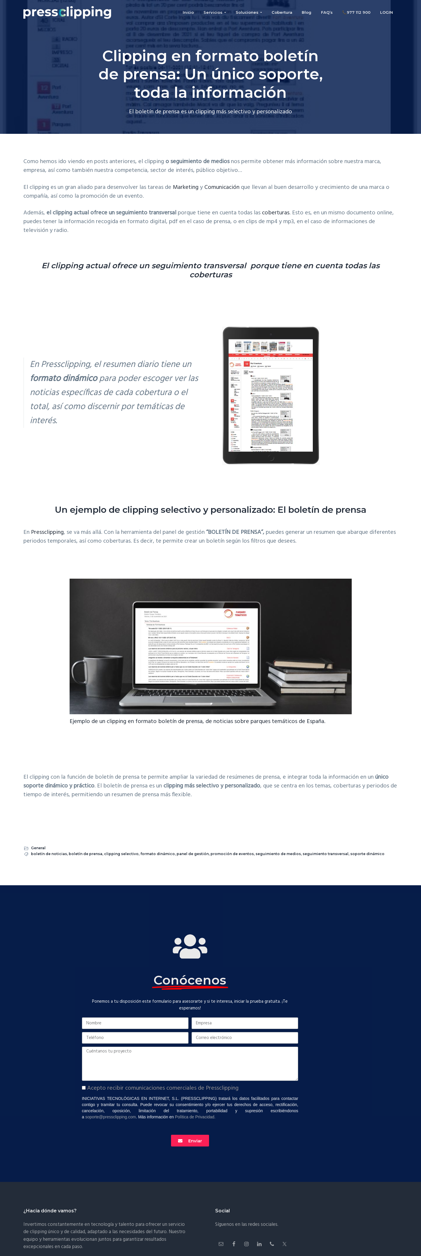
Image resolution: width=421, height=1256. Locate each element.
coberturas (275, 213)
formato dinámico (157, 854)
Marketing (186, 187)
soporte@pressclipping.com (110, 1117)
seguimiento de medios (278, 854)
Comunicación (221, 187)
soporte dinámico (367, 854)
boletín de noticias (49, 854)
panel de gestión (193, 854)
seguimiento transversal (325, 854)
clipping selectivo (121, 854)
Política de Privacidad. (195, 1117)
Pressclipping (47, 532)
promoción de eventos (232, 854)
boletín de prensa (85, 854)
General (38, 848)
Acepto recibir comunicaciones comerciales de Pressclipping (163, 1088)
